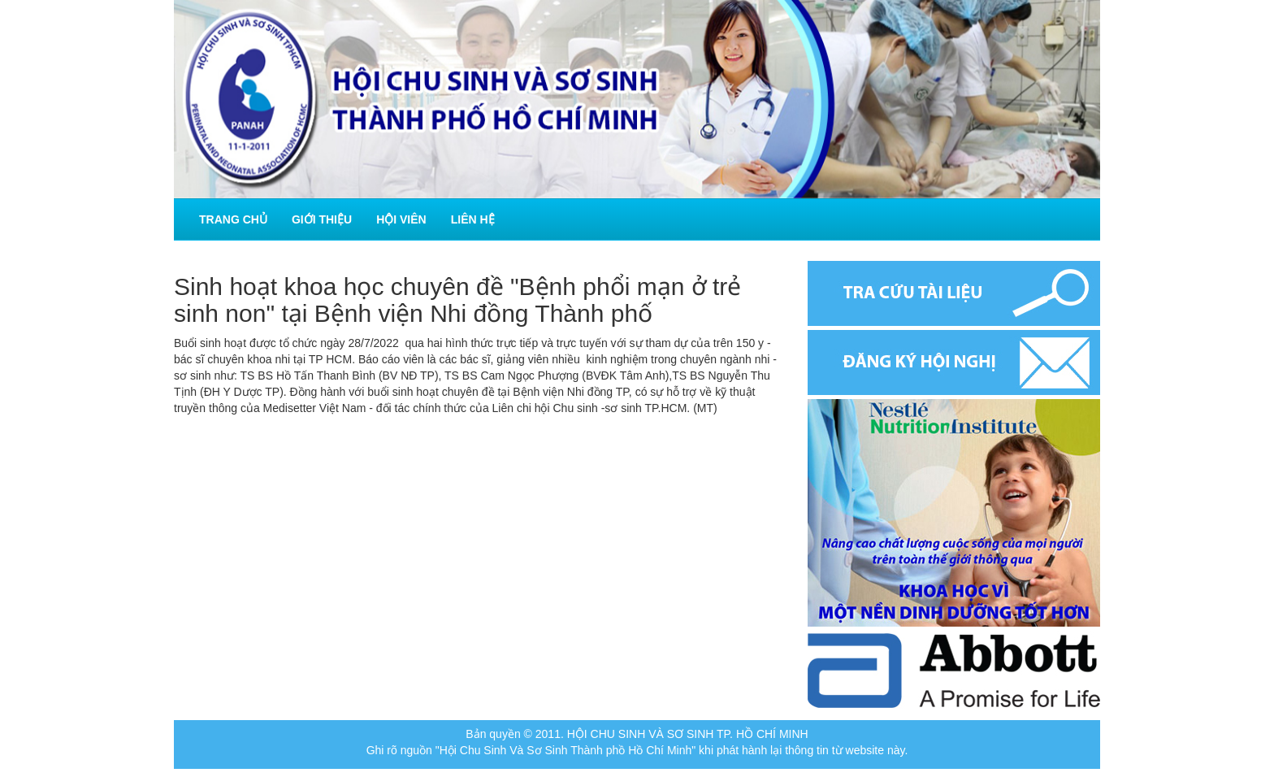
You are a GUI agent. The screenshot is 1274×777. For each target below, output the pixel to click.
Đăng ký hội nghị (954, 362)
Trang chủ (233, 219)
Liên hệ (473, 219)
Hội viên (401, 219)
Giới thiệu (322, 219)
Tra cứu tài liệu (954, 293)
